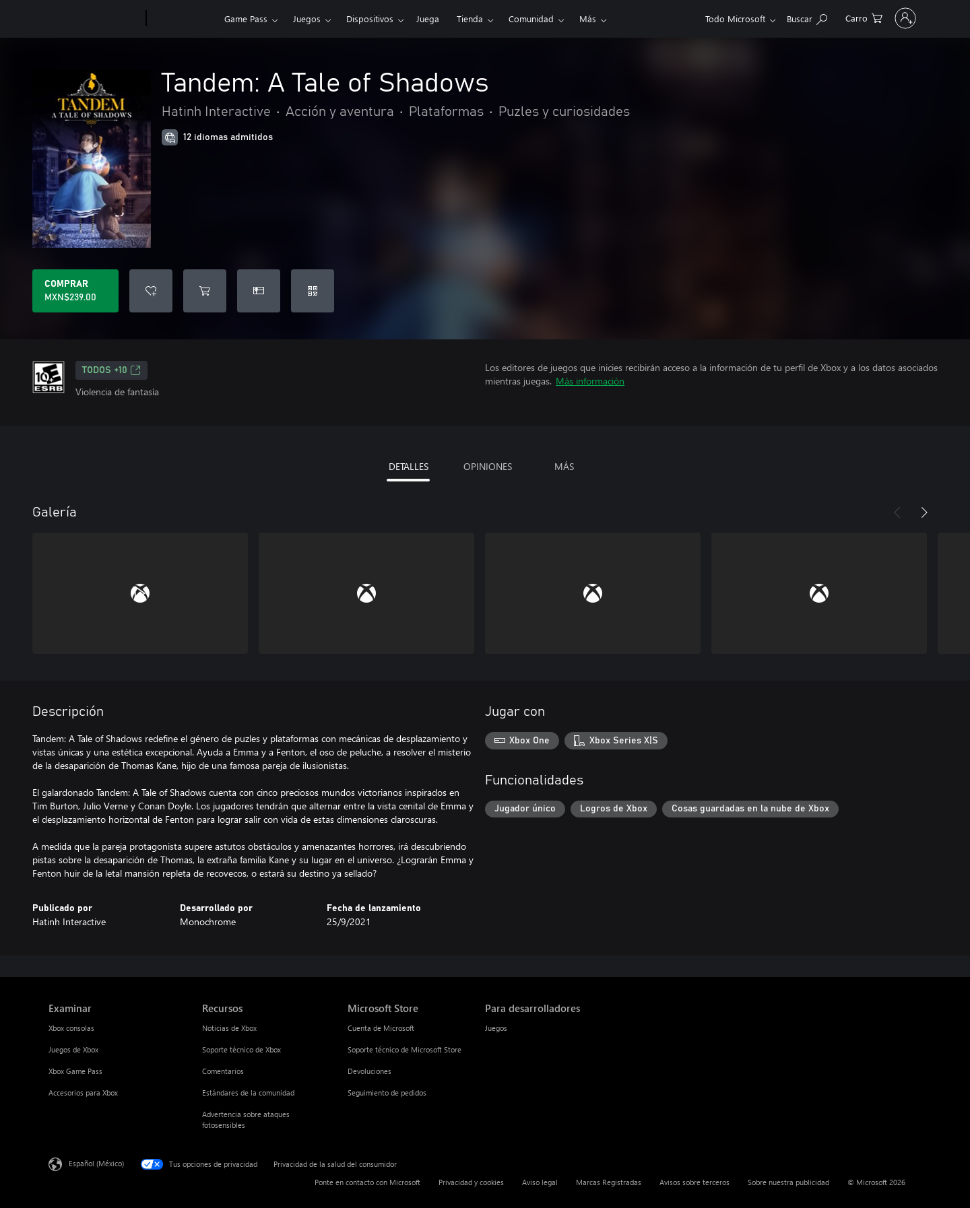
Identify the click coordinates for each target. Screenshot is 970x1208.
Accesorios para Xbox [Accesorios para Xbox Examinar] (83, 1092)
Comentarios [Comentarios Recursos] (223, 1071)
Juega (427, 18)
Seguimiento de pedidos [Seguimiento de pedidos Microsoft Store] (387, 1092)
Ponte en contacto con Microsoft (367, 1182)
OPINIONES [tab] (487, 466)
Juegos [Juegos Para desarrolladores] (496, 1028)
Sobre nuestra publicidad (788, 1182)
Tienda (470, 18)
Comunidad (531, 18)
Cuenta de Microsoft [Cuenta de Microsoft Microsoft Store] (381, 1028)
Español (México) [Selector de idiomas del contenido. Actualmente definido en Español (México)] (96, 1163)
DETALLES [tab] (408, 466)
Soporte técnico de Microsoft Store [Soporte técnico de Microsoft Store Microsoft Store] (404, 1049)
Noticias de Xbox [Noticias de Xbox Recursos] (229, 1028)
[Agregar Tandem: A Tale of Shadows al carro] (204, 290)
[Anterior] (897, 512)
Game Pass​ (245, 18)
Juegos (307, 18)
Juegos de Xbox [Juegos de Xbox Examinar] (73, 1049)
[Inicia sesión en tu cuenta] (875, 18)
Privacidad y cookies (471, 1182)
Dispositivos (369, 18)
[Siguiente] (924, 512)
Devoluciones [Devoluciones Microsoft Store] (369, 1071)
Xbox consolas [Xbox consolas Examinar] (71, 1028)
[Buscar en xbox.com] (745, 17)
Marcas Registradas (608, 1182)
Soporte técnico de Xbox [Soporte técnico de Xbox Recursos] (241, 1049)
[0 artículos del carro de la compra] (802, 17)
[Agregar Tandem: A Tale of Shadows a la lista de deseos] (150, 290)
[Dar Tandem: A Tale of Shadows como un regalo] (258, 290)
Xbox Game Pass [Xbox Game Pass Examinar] (75, 1071)
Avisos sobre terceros (694, 1182)
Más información (590, 380)
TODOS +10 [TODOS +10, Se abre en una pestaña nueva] (111, 370)
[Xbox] (183, 19)
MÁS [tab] (564, 466)
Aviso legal (540, 1182)
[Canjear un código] (312, 290)
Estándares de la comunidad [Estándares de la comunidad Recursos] (248, 1092)
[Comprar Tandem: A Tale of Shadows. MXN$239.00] (75, 290)
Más (587, 18)
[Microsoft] (94, 19)
